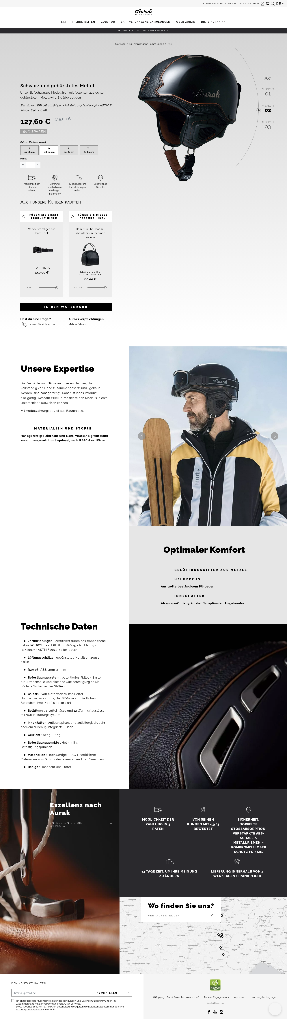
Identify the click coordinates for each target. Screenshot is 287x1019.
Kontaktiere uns (213, 3)
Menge (23, 158)
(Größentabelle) (37, 142)
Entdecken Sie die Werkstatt (66, 824)
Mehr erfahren (77, 324)
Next (274, 436)
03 (268, 125)
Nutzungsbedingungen (29, 1009)
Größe (33, 142)
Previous (142, 436)
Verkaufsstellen (249, 3)
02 (268, 109)
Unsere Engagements (216, 997)
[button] (262, 2)
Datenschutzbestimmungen (103, 1006)
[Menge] (30, 165)
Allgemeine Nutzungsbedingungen (57, 1000)
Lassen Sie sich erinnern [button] (43, 324)
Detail (30, 288)
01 (268, 92)
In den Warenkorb (66, 307)
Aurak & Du (231, 3)
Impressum (240, 997)
